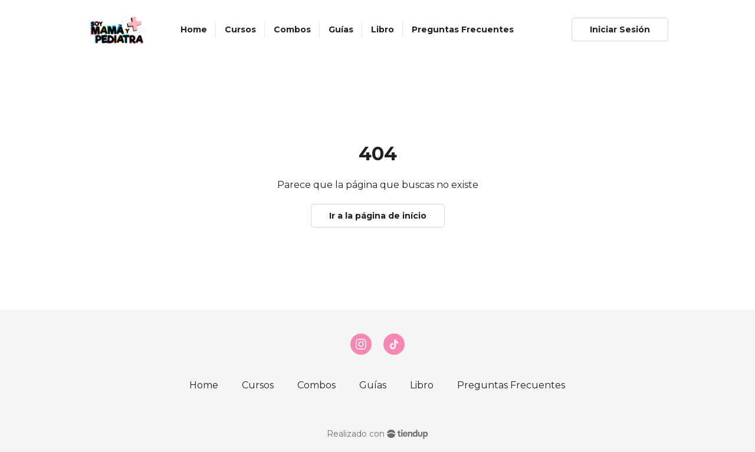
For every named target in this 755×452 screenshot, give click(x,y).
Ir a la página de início (377, 215)
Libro (422, 385)
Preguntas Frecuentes (511, 385)
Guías (372, 385)
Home (203, 385)
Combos (316, 385)
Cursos (258, 385)
